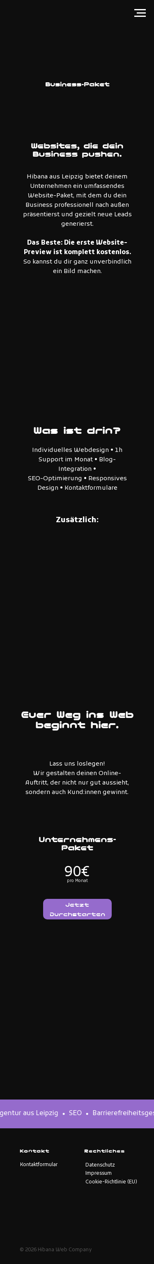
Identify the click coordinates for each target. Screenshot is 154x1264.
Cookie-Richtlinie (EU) (111, 1182)
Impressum (98, 1173)
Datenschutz (100, 1165)
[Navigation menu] (140, 13)
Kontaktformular (38, 1165)
